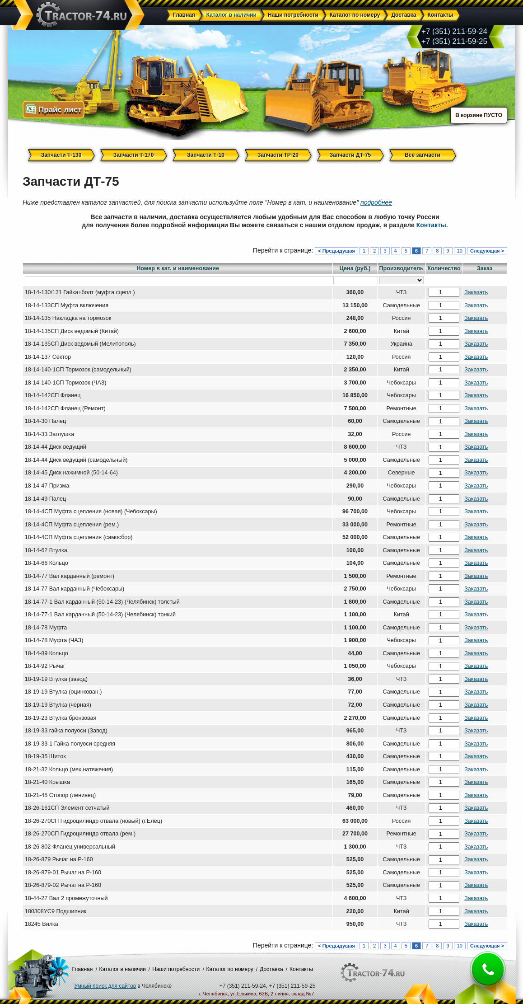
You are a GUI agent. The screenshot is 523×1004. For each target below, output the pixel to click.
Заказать (476, 292)
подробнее (376, 202)
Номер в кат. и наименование (177, 268)
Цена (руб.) (355, 268)
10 (459, 250)
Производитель (401, 268)
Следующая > (487, 250)
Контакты (431, 225)
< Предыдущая (336, 250)
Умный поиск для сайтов (105, 986)
